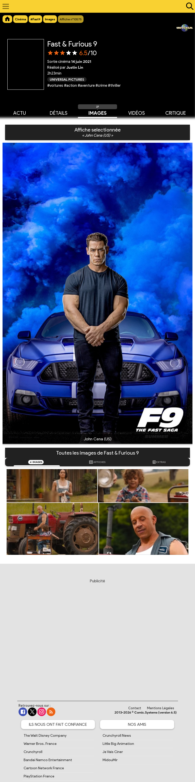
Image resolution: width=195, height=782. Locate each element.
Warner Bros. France (40, 744)
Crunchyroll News (117, 735)
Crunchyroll (33, 752)
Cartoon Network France (44, 768)
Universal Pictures (67, 79)
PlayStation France (39, 776)
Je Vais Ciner (113, 752)
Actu (19, 112)
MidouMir (110, 760)
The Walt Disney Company (45, 735)
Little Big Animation (118, 744)
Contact (134, 708)
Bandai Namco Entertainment (48, 760)
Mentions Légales (160, 708)
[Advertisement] (98, 635)
